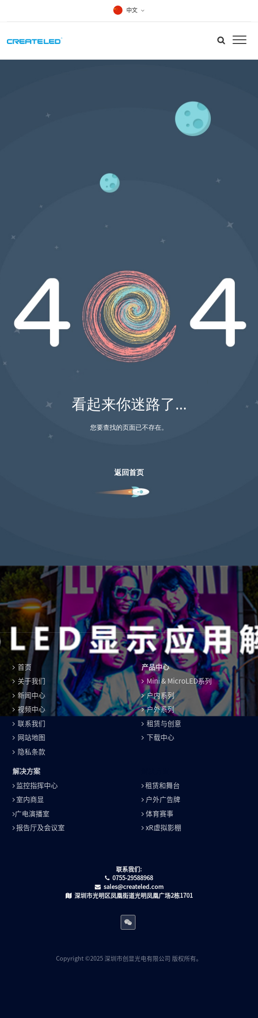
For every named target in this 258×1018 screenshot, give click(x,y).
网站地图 (31, 737)
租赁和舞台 (162, 785)
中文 (131, 10)
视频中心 (31, 709)
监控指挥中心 (37, 785)
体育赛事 (159, 813)
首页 (24, 667)
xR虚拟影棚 (163, 827)
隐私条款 (31, 751)
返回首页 (129, 472)
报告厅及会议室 (40, 827)
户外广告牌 (163, 799)
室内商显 (30, 799)
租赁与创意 (164, 723)
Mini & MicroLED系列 (179, 681)
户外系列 (160, 709)
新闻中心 (31, 695)
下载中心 (160, 737)
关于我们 (31, 681)
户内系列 (160, 695)
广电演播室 (32, 813)
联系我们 (31, 723)
